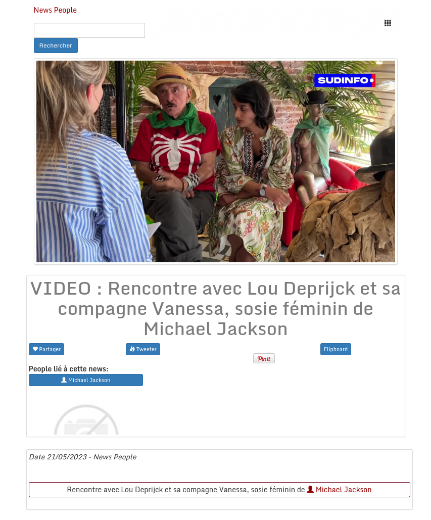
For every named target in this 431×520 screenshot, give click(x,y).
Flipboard (336, 349)
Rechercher (55, 45)
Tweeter (143, 349)
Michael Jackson (339, 489)
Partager (46, 349)
